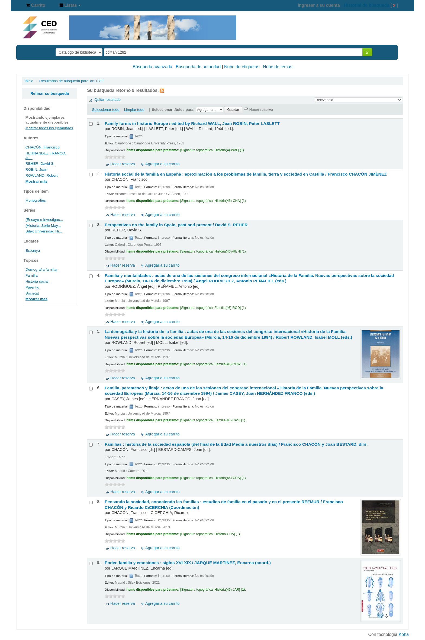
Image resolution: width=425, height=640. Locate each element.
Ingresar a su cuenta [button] (319, 5)
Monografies (35, 200)
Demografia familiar (41, 269)
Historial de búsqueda (366, 5)
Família (31, 275)
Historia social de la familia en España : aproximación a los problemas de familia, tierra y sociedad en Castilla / (246, 174)
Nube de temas (277, 66)
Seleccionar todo (105, 110)
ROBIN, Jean (36, 169)
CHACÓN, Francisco (42, 147)
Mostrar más (36, 181)
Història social (37, 281)
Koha (404, 634)
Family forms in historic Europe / (192, 123)
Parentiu (32, 287)
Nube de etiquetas (241, 66)
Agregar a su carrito (162, 164)
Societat (32, 293)
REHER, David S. (39, 163)
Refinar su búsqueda (49, 93)
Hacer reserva (122, 164)
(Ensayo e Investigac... (44, 220)
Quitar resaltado (107, 100)
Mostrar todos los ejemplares (49, 128)
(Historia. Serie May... (43, 226)
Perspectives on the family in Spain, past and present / (176, 224)
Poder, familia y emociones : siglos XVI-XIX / (188, 562)
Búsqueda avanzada (152, 66)
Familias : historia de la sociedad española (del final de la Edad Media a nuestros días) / (236, 444)
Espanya (32, 250)
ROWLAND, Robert (41, 175)
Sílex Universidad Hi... (43, 231)
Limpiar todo (134, 110)
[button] (35, 5)
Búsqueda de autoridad (198, 66)
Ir (367, 52)
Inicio (29, 81)
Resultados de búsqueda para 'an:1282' (71, 81)
